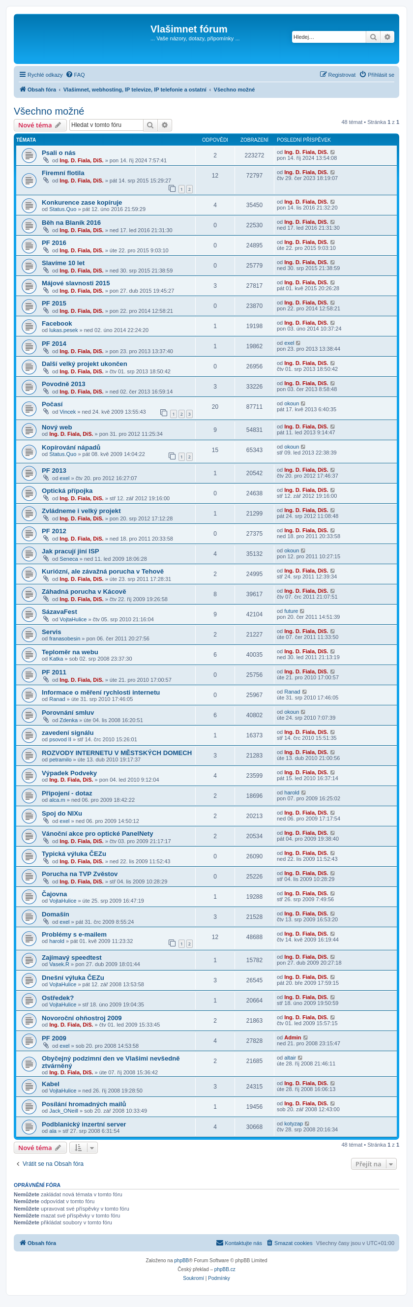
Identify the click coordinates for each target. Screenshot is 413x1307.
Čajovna (54, 894)
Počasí (52, 404)
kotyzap (293, 1123)
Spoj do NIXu (62, 813)
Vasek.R (59, 964)
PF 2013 (54, 470)
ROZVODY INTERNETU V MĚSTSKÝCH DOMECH (117, 753)
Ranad (57, 699)
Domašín (55, 914)
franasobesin (64, 638)
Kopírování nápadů (71, 447)
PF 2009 (54, 1038)
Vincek (67, 412)
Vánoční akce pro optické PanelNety (97, 833)
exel (289, 343)
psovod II (60, 739)
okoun (291, 403)
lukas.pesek (63, 330)
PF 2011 (54, 672)
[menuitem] (75, 75)
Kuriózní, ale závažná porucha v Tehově (103, 571)
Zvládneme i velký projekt (81, 511)
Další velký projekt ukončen (84, 363)
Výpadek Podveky (69, 773)
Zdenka (68, 720)
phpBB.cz (225, 1269)
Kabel (50, 1084)
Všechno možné (49, 111)
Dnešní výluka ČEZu (73, 977)
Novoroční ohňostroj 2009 (82, 1018)
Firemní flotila (63, 173)
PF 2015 (54, 303)
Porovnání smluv (68, 712)
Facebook (57, 323)
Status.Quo (62, 209)
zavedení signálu (68, 732)
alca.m (57, 800)
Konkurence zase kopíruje (82, 202)
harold (291, 792)
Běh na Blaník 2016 (71, 222)
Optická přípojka (67, 490)
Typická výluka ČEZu (74, 853)
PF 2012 (54, 531)
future (291, 611)
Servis (51, 632)
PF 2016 (54, 242)
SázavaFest (59, 611)
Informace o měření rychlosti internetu (101, 692)
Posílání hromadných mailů (84, 1104)
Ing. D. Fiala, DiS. (81, 160)
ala (53, 1131)
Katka (56, 659)
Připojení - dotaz (67, 793)
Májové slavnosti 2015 (76, 283)
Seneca (68, 559)
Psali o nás (59, 152)
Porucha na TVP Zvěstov (80, 874)
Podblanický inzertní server (84, 1124)
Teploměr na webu (70, 652)
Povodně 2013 (64, 384)
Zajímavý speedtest (72, 957)
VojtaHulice (73, 619)
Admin (292, 1037)
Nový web (57, 427)
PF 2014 (54, 343)
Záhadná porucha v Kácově (84, 591)
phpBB (181, 1260)
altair (290, 1058)
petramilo (60, 759)
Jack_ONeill (63, 1111)
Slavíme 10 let (63, 263)
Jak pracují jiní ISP (70, 551)
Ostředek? (58, 998)
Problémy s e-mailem (74, 934)
